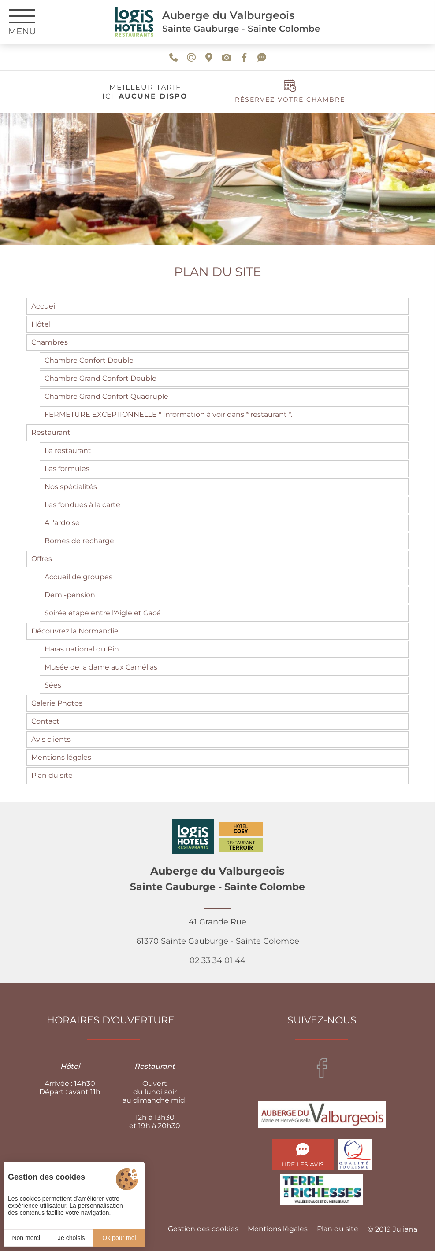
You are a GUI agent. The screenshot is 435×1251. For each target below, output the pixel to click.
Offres (41, 559)
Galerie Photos (56, 703)
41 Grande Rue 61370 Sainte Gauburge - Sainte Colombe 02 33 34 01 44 (217, 941)
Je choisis (71, 1237)
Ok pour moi (119, 1237)
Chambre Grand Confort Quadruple (106, 396)
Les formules (67, 468)
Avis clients (51, 739)
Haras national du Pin (82, 649)
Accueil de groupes (78, 577)
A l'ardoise (62, 523)
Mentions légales (61, 757)
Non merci (26, 1237)
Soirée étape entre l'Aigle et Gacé (103, 613)
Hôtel (41, 324)
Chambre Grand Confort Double (100, 378)
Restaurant (51, 432)
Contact (45, 721)
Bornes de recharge (79, 541)
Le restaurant (68, 450)
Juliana (405, 1229)
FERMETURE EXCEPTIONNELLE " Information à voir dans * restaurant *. (168, 414)
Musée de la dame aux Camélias (101, 667)
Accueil (44, 306)
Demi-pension (70, 595)
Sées (53, 685)
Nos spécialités (71, 486)
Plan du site (52, 775)
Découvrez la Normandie (75, 631)
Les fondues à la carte (82, 504)
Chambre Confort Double (89, 360)
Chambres (49, 342)
